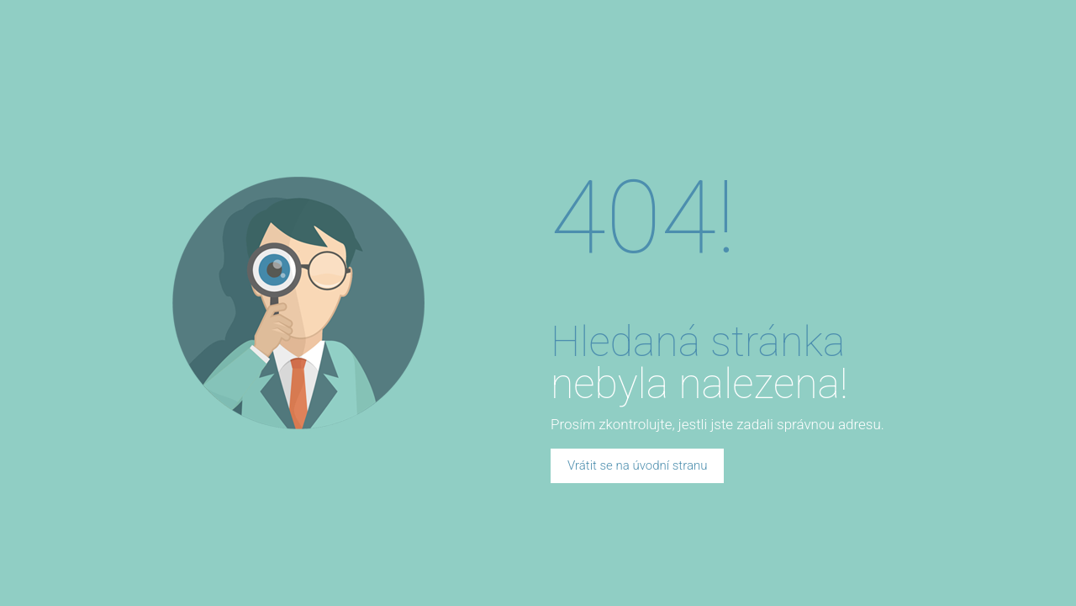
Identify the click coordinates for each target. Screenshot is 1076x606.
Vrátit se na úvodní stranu (637, 465)
